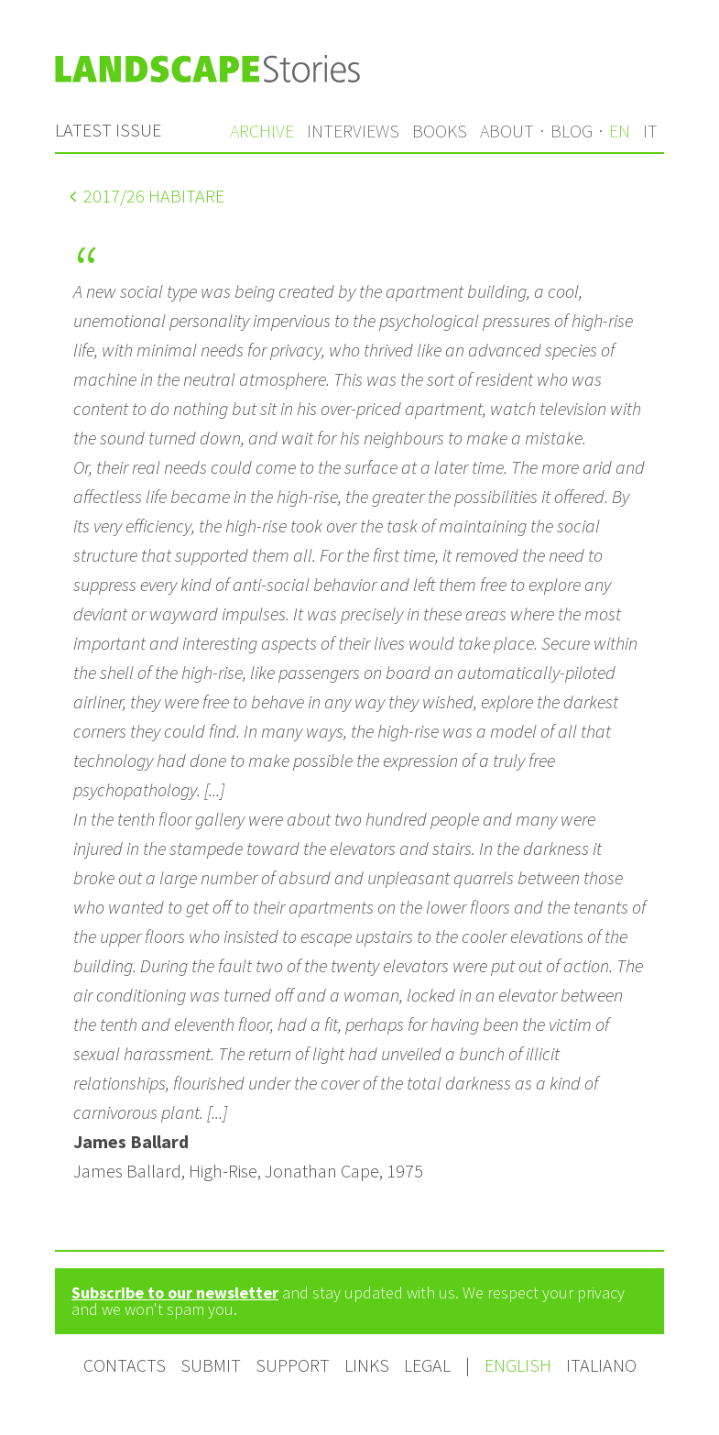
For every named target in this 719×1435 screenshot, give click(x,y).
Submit (210, 1364)
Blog (571, 130)
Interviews (353, 130)
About (507, 130)
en (619, 130)
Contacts (124, 1364)
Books (439, 130)
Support (293, 1364)
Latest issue (108, 129)
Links (366, 1364)
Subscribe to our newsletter (174, 1292)
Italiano (601, 1364)
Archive (262, 130)
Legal (427, 1364)
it (650, 130)
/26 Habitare (147, 195)
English (520, 1364)
